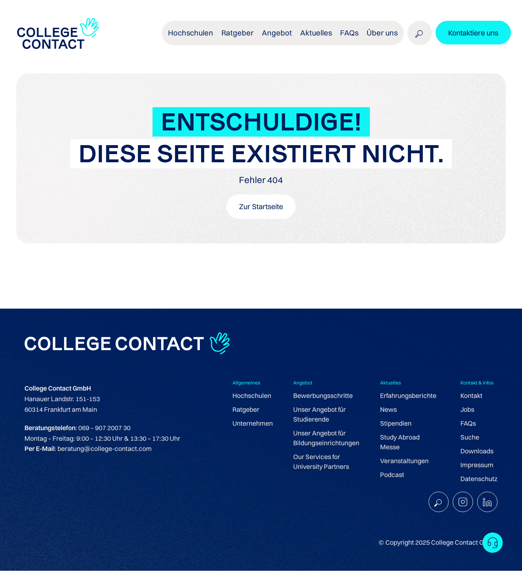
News (388, 410)
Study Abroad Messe (400, 443)
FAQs (350, 36)
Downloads (476, 452)
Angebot (282, 36)
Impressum (476, 466)
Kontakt (471, 396)
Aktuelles (319, 36)
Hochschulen (200, 36)
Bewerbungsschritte (323, 396)
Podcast (392, 475)
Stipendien (395, 424)
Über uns (381, 36)
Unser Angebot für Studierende (319, 415)
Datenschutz (479, 479)
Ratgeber (245, 36)
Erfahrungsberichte (408, 396)
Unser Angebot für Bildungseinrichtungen (326, 439)
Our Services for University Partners (321, 462)
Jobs (467, 410)
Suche (469, 438)
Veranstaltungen (404, 461)
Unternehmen (252, 424)
